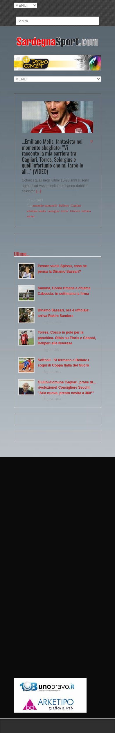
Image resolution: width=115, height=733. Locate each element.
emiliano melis (36, 211)
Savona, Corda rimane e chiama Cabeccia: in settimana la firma (64, 291)
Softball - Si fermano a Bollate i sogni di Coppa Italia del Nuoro (63, 363)
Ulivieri (75, 211)
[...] (38, 191)
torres (64, 211)
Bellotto (64, 205)
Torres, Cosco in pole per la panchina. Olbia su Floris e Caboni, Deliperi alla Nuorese (67, 337)
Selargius (54, 211)
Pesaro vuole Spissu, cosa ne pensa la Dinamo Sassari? (62, 269)
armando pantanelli (45, 205)
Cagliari (76, 205)
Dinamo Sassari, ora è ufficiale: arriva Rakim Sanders (63, 313)
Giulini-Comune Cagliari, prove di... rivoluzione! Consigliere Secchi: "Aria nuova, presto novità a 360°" (67, 387)
